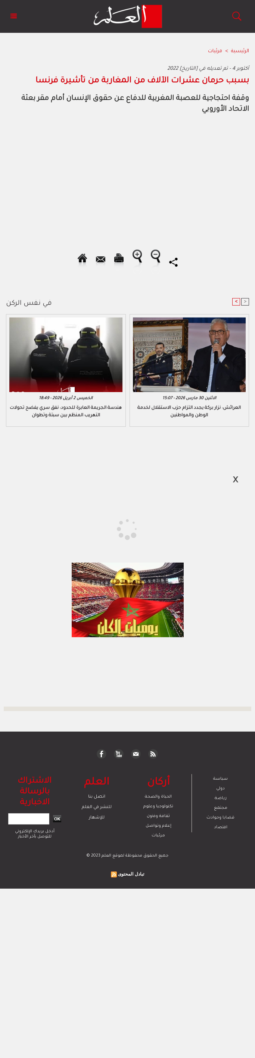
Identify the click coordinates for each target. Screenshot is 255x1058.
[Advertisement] (69, 529)
